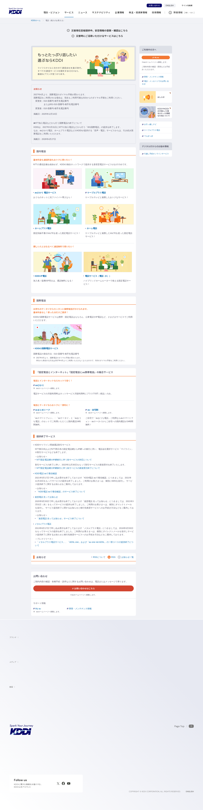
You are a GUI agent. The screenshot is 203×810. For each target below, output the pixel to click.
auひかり (38, 385)
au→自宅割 (91, 410)
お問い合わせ (154, 5)
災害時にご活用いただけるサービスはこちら (104, 36)
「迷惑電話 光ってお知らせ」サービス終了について (60, 518)
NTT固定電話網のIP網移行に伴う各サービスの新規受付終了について (68, 468)
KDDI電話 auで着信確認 (46, 473)
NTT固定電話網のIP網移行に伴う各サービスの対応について (64, 460)
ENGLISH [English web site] (190, 791)
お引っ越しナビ (149, 124)
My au (37, 608)
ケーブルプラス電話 (151, 130)
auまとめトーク (41, 410)
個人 (186, 13)
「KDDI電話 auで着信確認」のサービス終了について (61, 491)
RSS (112, 557)
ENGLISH (171, 5)
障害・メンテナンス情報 (79, 608)
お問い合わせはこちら (83, 588)
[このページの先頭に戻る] (184, 726)
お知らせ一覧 (126, 557)
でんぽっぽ (147, 136)
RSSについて (99, 557)
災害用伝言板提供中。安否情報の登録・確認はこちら (103, 30)
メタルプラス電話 (43, 524)
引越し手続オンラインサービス (155, 154)
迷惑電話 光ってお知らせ (46, 497)
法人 (192, 13)
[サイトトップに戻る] (16, 11)
